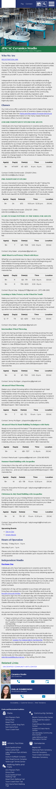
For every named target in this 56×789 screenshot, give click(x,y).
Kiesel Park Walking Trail (15, 779)
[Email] (33, 681)
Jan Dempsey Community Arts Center (20, 667)
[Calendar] (38, 3)
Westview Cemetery (40, 757)
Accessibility (14, 703)
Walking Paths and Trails (15, 765)
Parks (10, 713)
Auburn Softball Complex (15, 757)
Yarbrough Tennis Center (15, 762)
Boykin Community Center (42, 717)
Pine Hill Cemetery (39, 752)
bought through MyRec (11, 593)
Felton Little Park (12, 750)
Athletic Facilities (15, 743)
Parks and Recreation (9, 51)
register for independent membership (28, 640)
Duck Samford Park (13, 747)
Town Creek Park (12, 729)
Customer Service (27, 703)
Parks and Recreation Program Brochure (36, 114)
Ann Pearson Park (12, 717)
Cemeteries (39, 743)
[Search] (44, 3)
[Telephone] (18, 681)
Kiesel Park (9, 722)
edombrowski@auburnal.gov (13, 657)
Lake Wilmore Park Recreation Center (39, 738)
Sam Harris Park (11, 727)
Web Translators (40, 703)
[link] (9, 4)
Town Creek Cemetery (41, 755)
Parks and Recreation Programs (29, 51)
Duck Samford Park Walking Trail (13, 776)
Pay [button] (22, 4)
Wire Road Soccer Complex (16, 759)
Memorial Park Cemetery (42, 750)
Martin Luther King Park (14, 725)
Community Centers (43, 713)
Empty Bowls (11, 535)
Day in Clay (10, 532)
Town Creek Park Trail (14, 782)
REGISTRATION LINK (10, 59)
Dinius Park (9, 720)
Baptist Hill (36, 747)
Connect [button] (29, 4)
